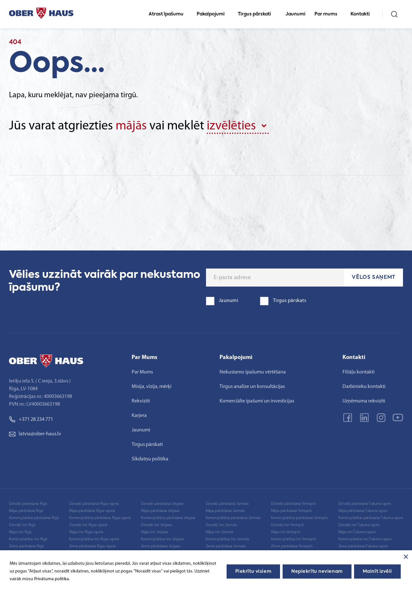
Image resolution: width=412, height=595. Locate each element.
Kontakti (363, 14)
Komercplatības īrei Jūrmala (227, 539)
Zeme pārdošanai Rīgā (26, 546)
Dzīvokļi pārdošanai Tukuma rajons (364, 504)
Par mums (328, 14)
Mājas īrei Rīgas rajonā (86, 532)
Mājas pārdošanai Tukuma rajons (362, 511)
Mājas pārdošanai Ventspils (291, 511)
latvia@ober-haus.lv (35, 434)
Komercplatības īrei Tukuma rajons (364, 539)
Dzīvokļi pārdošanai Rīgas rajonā (93, 504)
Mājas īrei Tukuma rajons (357, 532)
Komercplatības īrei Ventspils (293, 539)
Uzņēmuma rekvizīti (363, 401)
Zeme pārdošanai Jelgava (160, 546)
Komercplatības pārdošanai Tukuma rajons (370, 518)
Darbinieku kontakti (364, 386)
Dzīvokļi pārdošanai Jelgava (162, 504)
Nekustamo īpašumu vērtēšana (253, 372)
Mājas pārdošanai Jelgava (160, 511)
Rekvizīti (141, 401)
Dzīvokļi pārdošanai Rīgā (28, 504)
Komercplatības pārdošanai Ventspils (299, 518)
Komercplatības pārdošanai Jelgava (168, 518)
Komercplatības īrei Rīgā (28, 539)
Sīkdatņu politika (150, 459)
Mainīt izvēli (377, 571)
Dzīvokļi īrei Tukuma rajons (358, 525)
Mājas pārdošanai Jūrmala (225, 511)
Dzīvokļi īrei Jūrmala (221, 525)
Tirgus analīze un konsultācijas (252, 386)
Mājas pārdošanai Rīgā (26, 511)
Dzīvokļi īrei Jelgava (156, 525)
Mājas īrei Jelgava (154, 532)
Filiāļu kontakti (358, 372)
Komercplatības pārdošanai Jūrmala (233, 518)
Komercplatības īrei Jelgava (162, 539)
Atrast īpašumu (169, 14)
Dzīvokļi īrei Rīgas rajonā (88, 525)
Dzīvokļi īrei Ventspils (287, 525)
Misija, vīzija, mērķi (152, 386)
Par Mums (142, 372)
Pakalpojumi (213, 14)
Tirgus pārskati (257, 14)
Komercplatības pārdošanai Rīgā (34, 518)
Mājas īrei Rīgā (20, 532)
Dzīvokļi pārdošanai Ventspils (293, 504)
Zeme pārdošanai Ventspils (292, 546)
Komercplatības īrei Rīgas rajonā (94, 539)
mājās (131, 126)
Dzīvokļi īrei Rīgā (22, 525)
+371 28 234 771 (31, 419)
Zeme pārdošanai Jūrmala (225, 546)
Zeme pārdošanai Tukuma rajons (363, 546)
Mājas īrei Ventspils (285, 532)
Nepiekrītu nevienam (317, 571)
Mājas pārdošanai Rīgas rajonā (92, 511)
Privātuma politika (51, 579)
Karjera (139, 415)
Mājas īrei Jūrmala (219, 532)
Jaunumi (295, 14)
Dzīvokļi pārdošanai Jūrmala (227, 504)
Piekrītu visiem (253, 571)
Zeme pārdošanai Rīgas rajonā (92, 546)
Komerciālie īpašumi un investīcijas (257, 401)
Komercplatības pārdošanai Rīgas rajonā (99, 518)
